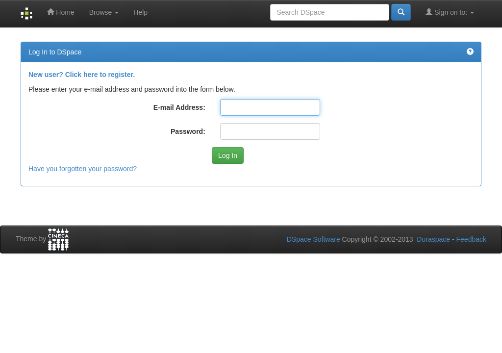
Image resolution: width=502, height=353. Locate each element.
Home (60, 12)
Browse (104, 12)
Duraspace (433, 239)
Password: (188, 131)
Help (140, 12)
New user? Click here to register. (81, 74)
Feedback (471, 239)
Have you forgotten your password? (82, 169)
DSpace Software (313, 239)
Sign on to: (450, 12)
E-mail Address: (179, 107)
